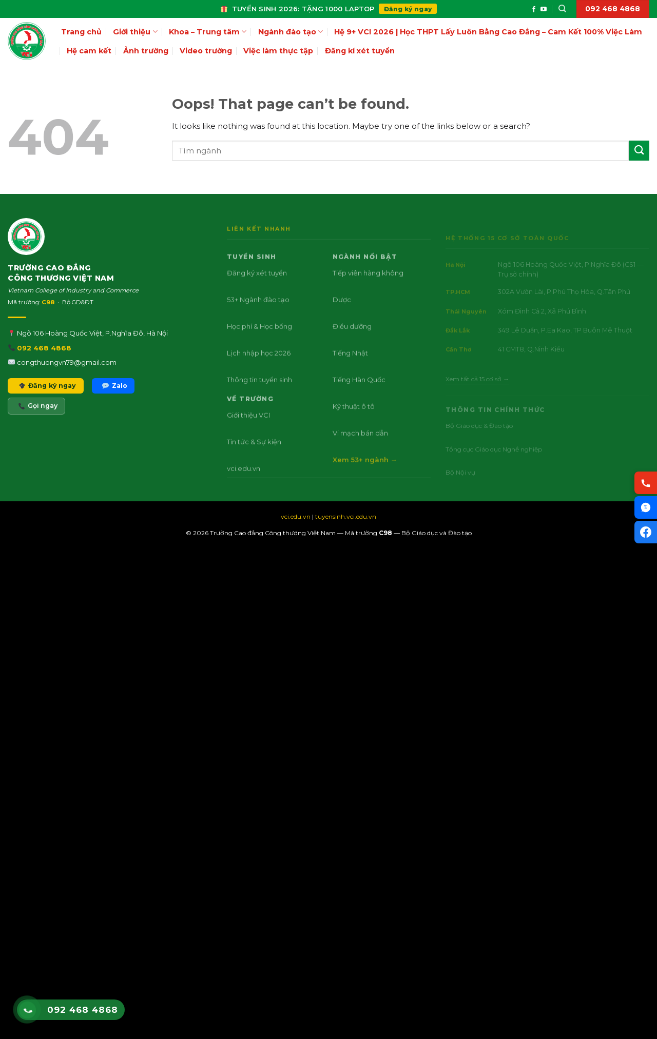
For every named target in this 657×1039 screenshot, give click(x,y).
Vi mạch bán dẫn (360, 449)
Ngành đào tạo (290, 31)
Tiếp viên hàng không (367, 289)
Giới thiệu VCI (248, 431)
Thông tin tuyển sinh (259, 395)
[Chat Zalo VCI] (645, 507)
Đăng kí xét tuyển (360, 50)
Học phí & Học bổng (259, 342)
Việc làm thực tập (278, 50)
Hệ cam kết (89, 50)
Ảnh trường (145, 50)
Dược (341, 315)
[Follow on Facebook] (534, 9)
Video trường (206, 50)
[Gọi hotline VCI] (645, 483)
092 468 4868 (44, 361)
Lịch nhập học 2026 (259, 369)
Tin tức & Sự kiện (254, 458)
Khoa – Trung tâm (207, 31)
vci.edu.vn (243, 484)
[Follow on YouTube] (543, 9)
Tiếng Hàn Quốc (358, 395)
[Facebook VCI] (645, 532)
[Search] (562, 9)
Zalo (114, 398)
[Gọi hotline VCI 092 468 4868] (27, 1010)
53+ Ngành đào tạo (258, 315)
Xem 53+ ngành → (364, 476)
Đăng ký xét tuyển (257, 289)
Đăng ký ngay (408, 9)
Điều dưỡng (351, 342)
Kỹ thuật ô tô (353, 422)
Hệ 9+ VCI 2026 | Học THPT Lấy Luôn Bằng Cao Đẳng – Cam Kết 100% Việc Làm (488, 31)
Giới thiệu (135, 31)
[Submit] (639, 151)
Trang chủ (81, 31)
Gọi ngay (37, 419)
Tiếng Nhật (350, 369)
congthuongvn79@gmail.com (67, 375)
